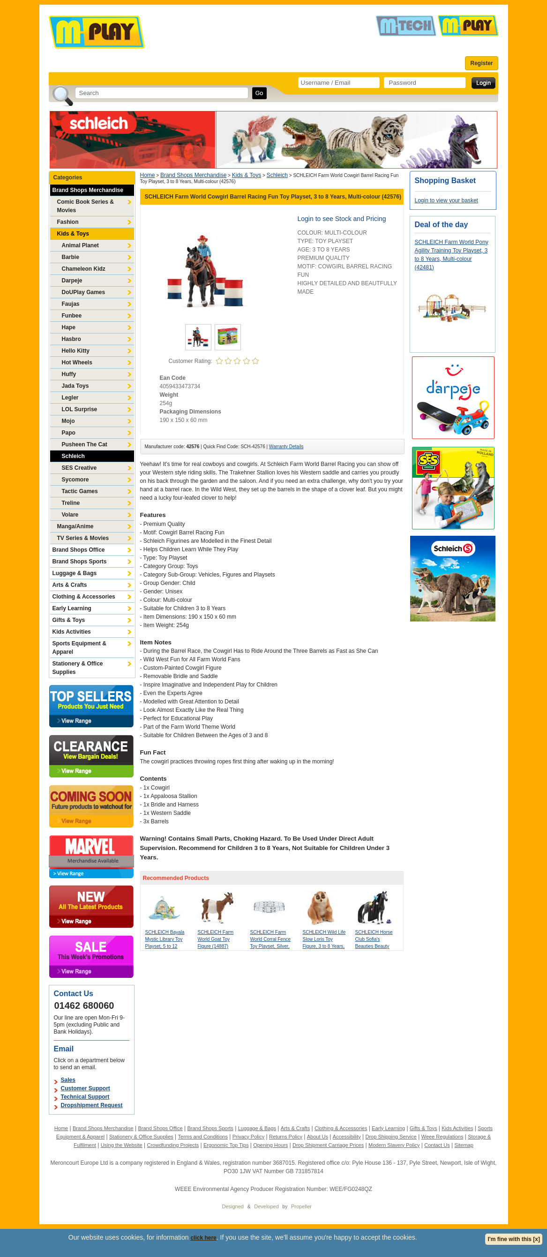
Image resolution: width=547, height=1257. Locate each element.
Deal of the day (441, 224)
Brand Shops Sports (79, 561)
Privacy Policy (248, 1136)
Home (147, 175)
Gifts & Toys (68, 620)
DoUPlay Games (83, 292)
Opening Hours (270, 1145)
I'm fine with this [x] (513, 1239)
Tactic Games (80, 491)
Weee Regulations (442, 1136)
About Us (317, 1136)
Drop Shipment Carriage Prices (328, 1145)
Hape (68, 327)
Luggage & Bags (74, 573)
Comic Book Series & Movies (85, 206)
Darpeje (72, 280)
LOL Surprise (79, 409)
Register (481, 63)
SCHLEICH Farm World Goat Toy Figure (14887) (216, 939)
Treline (71, 503)
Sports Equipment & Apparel (79, 647)
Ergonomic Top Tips (225, 1145)
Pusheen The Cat (84, 444)
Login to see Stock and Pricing (342, 218)
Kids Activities (71, 631)
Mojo (68, 421)
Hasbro (71, 339)
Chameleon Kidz (83, 269)
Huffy (69, 374)
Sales (68, 1080)
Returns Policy (285, 1136)
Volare (70, 514)
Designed (233, 1206)
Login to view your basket (446, 200)
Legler (70, 397)
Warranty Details (286, 446)
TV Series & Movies (83, 538)
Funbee (72, 315)
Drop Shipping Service (390, 1136)
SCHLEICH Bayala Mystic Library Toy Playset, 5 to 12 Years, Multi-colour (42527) (165, 946)
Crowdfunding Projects (173, 1145)
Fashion (68, 222)
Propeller (301, 1206)
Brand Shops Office (78, 550)
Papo (68, 432)
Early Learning (71, 608)
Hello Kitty (76, 351)
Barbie (70, 257)
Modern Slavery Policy (394, 1145)
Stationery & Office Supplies (77, 667)
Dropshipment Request (92, 1105)
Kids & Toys (73, 233)
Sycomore (75, 479)
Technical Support (85, 1097)
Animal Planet (80, 245)
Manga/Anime (75, 526)
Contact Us (437, 1145)
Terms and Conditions (203, 1136)
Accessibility (347, 1136)
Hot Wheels (77, 362)
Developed (266, 1206)
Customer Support (85, 1088)
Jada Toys (75, 386)
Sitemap (463, 1145)
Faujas (71, 304)
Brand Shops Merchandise (87, 190)
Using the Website (121, 1145)
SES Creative (79, 468)
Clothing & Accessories (83, 596)
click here (203, 1238)
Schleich (73, 456)
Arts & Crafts (69, 585)
